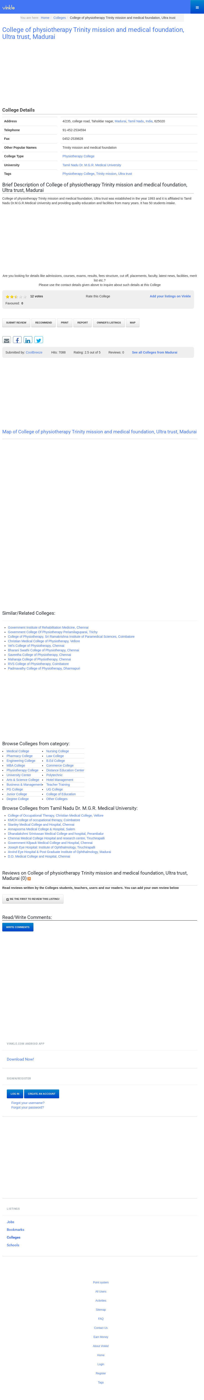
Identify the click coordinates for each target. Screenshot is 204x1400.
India (149, 121)
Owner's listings (109, 322)
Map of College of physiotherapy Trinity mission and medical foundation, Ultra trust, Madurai (99, 431)
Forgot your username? (28, 1103)
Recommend (43, 322)
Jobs (10, 1222)
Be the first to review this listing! (33, 899)
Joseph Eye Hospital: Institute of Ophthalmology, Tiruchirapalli (51, 847)
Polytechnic (54, 775)
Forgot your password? (27, 1107)
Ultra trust (125, 174)
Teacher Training (58, 784)
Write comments (18, 927)
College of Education (61, 794)
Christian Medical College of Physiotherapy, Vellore (44, 641)
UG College (54, 789)
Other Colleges (57, 799)
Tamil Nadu (136, 121)
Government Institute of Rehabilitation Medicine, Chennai (48, 627)
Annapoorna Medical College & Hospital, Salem (41, 829)
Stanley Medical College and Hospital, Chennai (41, 824)
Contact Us (101, 1328)
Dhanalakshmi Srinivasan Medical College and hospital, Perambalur (56, 833)
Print (64, 322)
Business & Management (24, 784)
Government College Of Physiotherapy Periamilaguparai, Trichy (53, 632)
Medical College (18, 751)
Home (100, 1355)
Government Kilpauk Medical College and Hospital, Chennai (50, 843)
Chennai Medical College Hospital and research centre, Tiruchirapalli (56, 838)
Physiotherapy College (78, 156)
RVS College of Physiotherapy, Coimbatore (38, 664)
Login (101, 1364)
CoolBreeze (34, 352)
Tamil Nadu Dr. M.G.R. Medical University (92, 165)
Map (132, 322)
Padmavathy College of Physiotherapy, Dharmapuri (44, 668)
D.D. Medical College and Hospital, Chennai (39, 856)
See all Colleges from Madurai (154, 352)
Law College (55, 756)
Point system (101, 1282)
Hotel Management (59, 780)
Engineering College (21, 761)
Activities (101, 1300)
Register (101, 1373)
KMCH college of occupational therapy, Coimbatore (44, 820)
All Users (100, 1291)
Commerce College (60, 765)
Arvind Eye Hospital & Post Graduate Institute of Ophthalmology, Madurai (59, 852)
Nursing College (57, 751)
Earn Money (100, 1337)
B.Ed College (55, 761)
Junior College (17, 794)
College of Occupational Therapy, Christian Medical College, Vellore (55, 815)
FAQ (100, 1318)
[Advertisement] (99, 74)
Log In (15, 1093)
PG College (15, 789)
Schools (13, 1245)
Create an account (41, 1093)
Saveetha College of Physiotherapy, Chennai (39, 655)
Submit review (16, 322)
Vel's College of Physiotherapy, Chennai (36, 645)
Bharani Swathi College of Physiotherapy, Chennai (43, 650)
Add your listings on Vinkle (170, 296)
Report (82, 322)
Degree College (18, 799)
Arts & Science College (23, 780)
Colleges (13, 1237)
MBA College (16, 765)
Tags (101, 1382)
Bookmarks (15, 1229)
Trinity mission (106, 174)
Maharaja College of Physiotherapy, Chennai (39, 659)
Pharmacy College (20, 756)
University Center (19, 775)
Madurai (120, 121)
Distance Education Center (65, 770)
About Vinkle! (101, 1346)
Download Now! (20, 1059)
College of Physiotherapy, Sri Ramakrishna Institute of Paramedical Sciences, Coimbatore (71, 636)
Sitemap (101, 1309)
